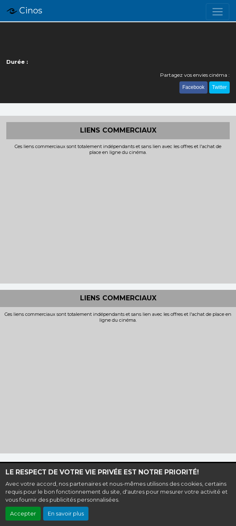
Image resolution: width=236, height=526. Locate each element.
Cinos (24, 10)
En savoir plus (66, 513)
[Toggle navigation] (217, 11)
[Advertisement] (118, 218)
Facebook (193, 87)
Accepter (23, 513)
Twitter (219, 87)
